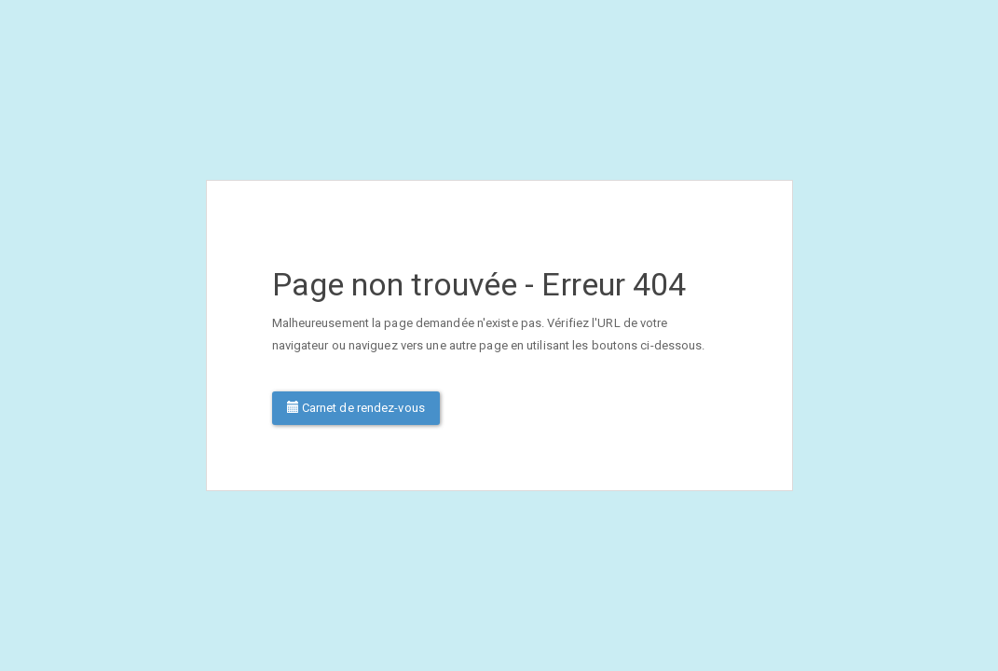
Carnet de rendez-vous (356, 408)
